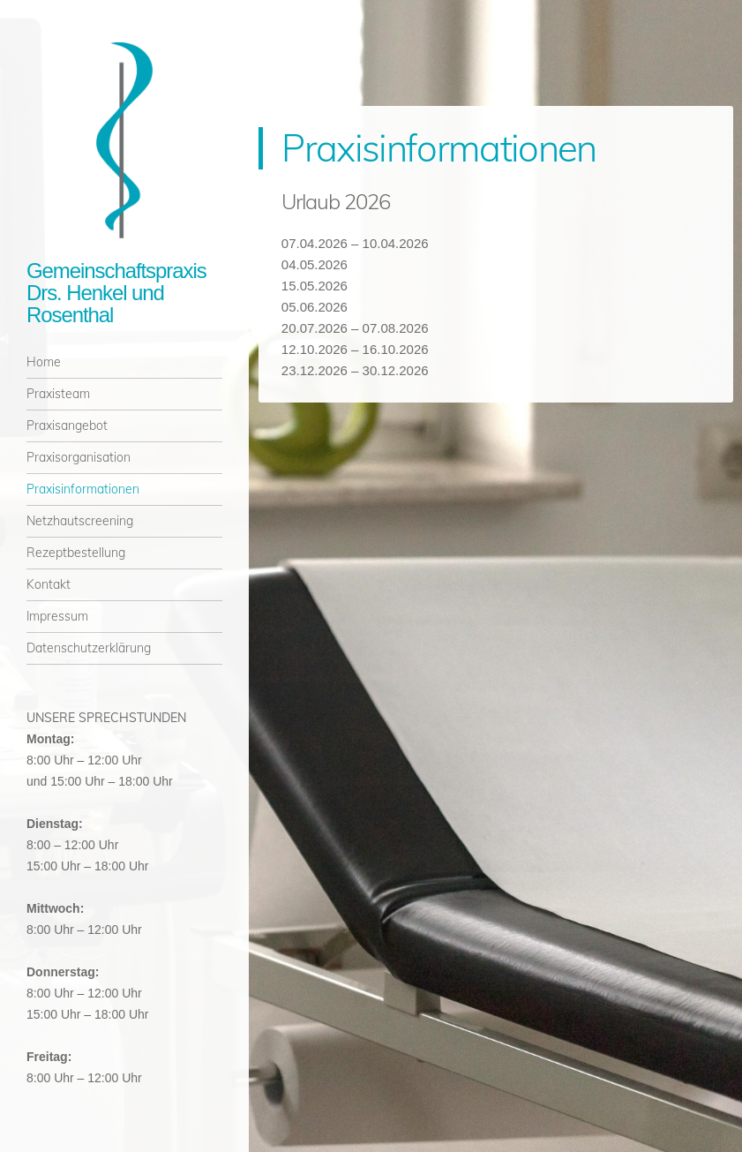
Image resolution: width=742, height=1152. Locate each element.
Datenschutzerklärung (88, 648)
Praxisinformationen (82, 489)
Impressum (57, 616)
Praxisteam (58, 394)
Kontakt (48, 584)
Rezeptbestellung (75, 553)
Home (43, 362)
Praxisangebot (67, 425)
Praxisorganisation (78, 457)
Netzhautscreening (79, 521)
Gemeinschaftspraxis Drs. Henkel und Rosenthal (116, 293)
